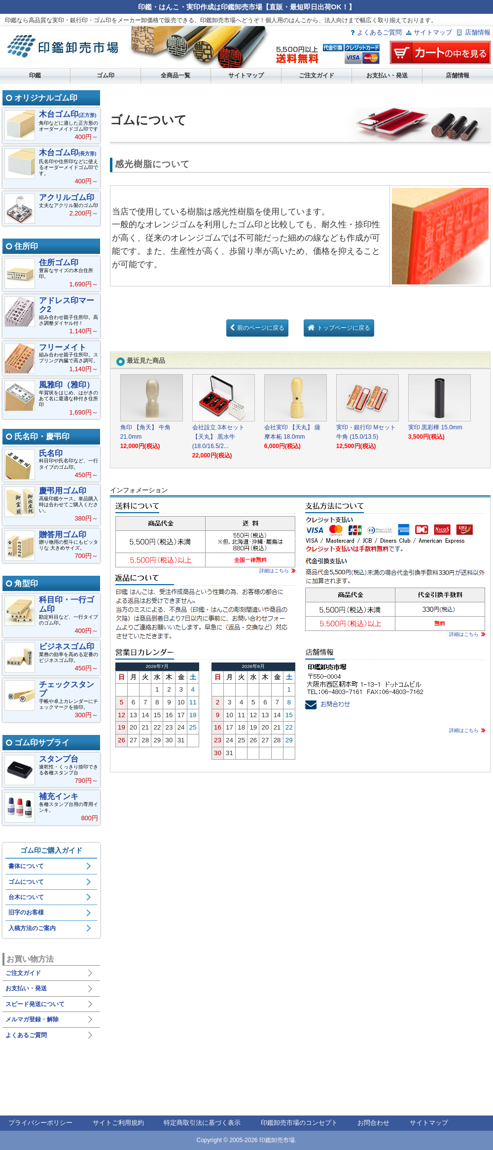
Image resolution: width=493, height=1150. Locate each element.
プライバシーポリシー (40, 1122)
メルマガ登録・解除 (32, 1019)
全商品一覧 (175, 75)
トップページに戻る (343, 327)
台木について (26, 897)
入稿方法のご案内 (32, 928)
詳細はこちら (274, 570)
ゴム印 (105, 75)
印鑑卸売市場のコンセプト (299, 1122)
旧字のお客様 (26, 912)
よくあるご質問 (379, 32)
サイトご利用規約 (118, 1122)
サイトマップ (433, 32)
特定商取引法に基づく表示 (202, 1122)
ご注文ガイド (316, 75)
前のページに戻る (260, 327)
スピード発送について (35, 1004)
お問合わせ (373, 1122)
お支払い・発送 (387, 75)
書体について (26, 866)
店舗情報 (478, 32)
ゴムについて (26, 882)
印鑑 (35, 75)
